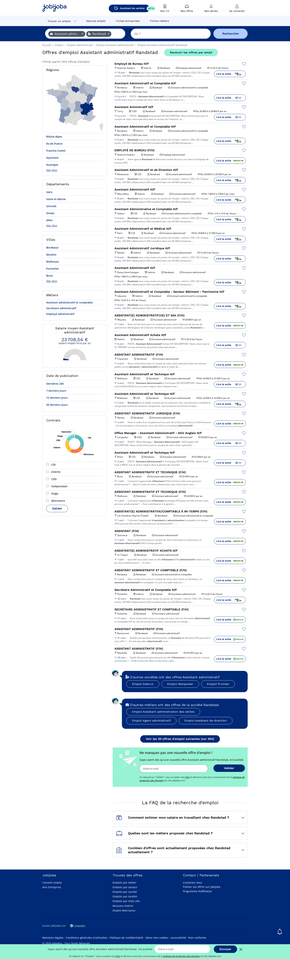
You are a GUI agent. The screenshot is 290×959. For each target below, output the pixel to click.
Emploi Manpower (180, 684)
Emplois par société (125, 892)
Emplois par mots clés (126, 901)
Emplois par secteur (125, 887)
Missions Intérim (123, 906)
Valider (57, 508)
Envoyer (225, 949)
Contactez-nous (192, 882)
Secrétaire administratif (61, 308)
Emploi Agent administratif (151, 720)
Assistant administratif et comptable (69, 302)
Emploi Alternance (124, 910)
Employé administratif (60, 314)
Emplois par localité (125, 896)
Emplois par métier (124, 882)
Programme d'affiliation (197, 891)
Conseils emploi (52, 882)
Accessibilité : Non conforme (188, 937)
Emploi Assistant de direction (205, 720)
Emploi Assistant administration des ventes (163, 711)
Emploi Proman (218, 684)
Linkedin (77, 926)
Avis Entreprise (51, 887)
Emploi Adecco (143, 684)
